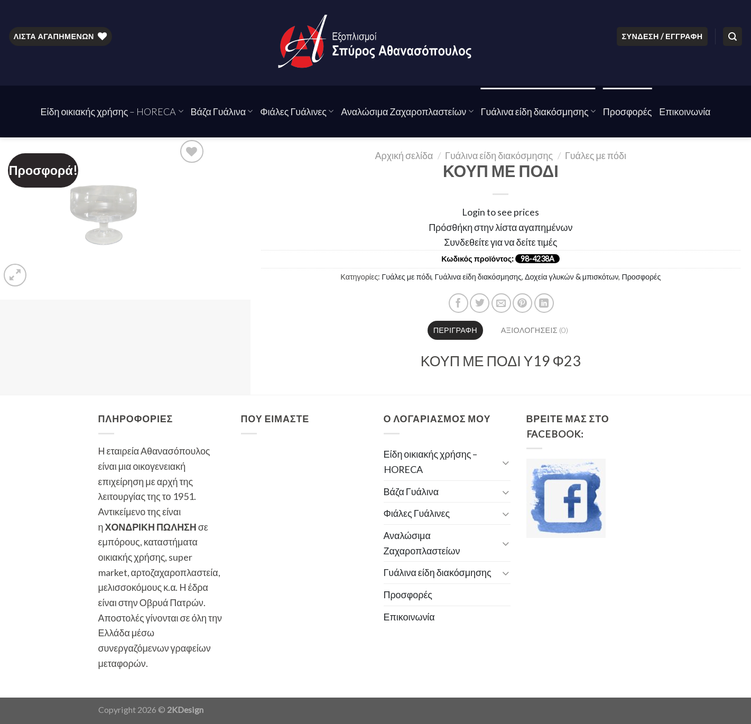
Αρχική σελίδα (404, 155)
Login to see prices (500, 212)
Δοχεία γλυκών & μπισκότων (571, 276)
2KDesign (185, 709)
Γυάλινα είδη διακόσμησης (538, 111)
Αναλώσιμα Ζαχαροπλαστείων (407, 111)
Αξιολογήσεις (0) (534, 330)
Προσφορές (627, 111)
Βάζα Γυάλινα (222, 111)
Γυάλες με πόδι (595, 155)
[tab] (455, 330)
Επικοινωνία (684, 111)
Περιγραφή (455, 330)
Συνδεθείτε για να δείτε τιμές (500, 242)
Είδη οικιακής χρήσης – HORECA (112, 111)
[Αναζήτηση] (732, 36)
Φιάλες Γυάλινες (296, 111)
